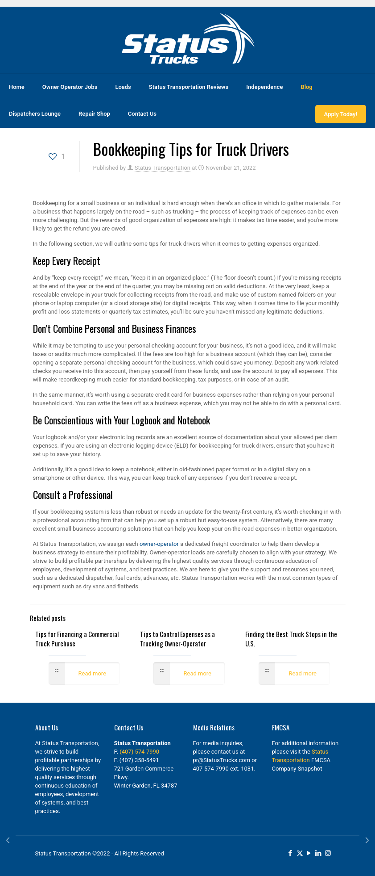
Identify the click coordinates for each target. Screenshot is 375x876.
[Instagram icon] (328, 853)
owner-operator (158, 544)
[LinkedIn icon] (318, 853)
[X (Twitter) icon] (300, 853)
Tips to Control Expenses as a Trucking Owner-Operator (177, 638)
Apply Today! (340, 114)
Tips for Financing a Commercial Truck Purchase (77, 638)
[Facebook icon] (290, 853)
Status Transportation (162, 167)
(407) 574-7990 (139, 751)
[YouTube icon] (309, 853)
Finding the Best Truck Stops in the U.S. (291, 638)
